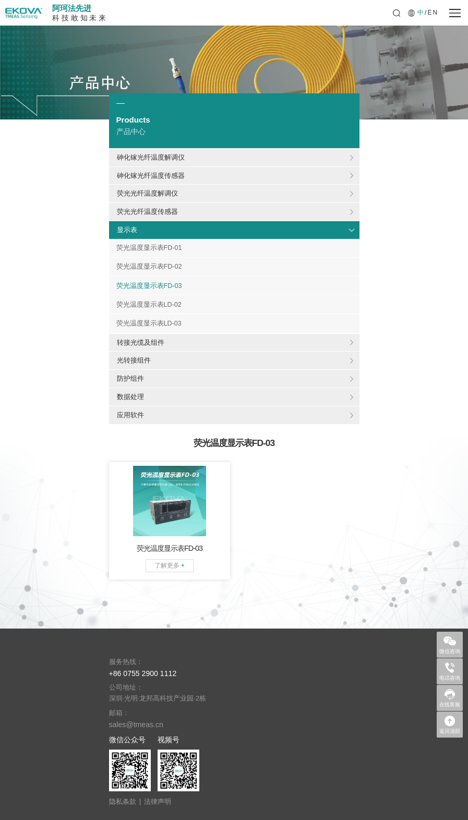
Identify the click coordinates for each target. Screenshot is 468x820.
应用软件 (130, 415)
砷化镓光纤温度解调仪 (151, 157)
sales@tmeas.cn (136, 724)
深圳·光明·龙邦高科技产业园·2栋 (158, 698)
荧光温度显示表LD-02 (149, 304)
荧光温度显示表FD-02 (149, 266)
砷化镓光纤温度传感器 (151, 175)
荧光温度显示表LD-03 (149, 323)
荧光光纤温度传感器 (147, 211)
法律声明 (157, 802)
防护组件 (130, 378)
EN (432, 12)
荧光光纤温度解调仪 (147, 193)
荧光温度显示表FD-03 (149, 286)
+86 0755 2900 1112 (143, 673)
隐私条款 (122, 802)
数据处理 (130, 397)
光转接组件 (134, 360)
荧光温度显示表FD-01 (149, 247)
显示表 (127, 230)
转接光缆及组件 (140, 342)
